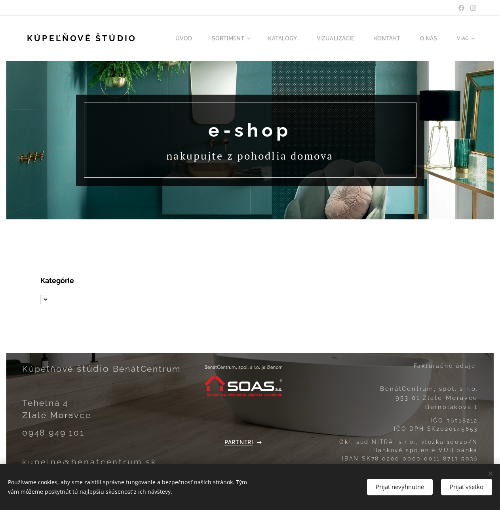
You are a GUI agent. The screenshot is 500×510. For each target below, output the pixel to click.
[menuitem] (200, 38)
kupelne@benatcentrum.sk (89, 462)
